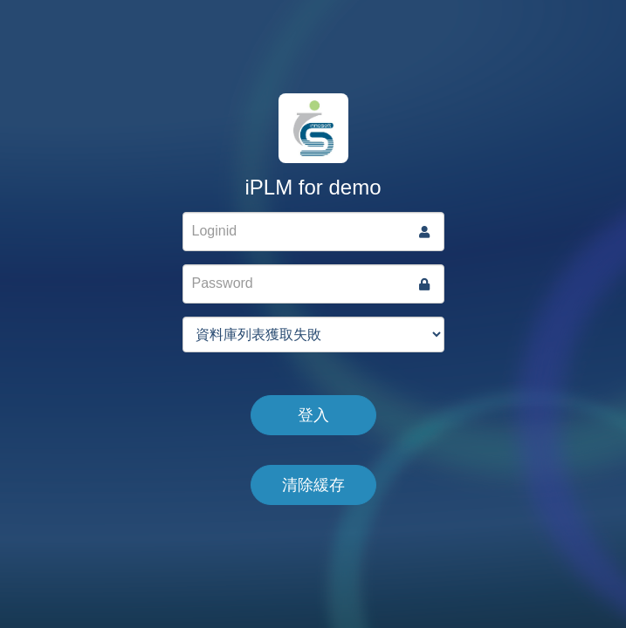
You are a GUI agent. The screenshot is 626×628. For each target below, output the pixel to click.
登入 (313, 415)
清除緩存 (313, 485)
